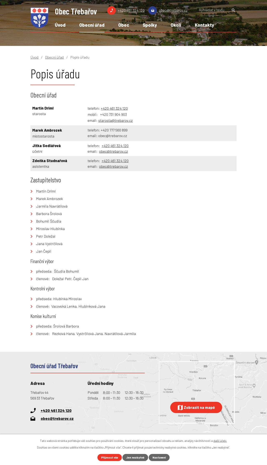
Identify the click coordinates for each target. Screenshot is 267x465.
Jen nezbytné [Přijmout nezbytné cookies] (135, 457)
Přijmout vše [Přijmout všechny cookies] (109, 457)
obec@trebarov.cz (173, 10)
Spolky (150, 25)
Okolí (176, 25)
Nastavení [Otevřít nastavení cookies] (160, 457)
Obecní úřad (92, 25)
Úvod (60, 25)
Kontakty (204, 25)
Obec (123, 25)
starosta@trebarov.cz (115, 120)
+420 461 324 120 (131, 10)
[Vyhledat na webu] (218, 11)
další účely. (220, 440)
